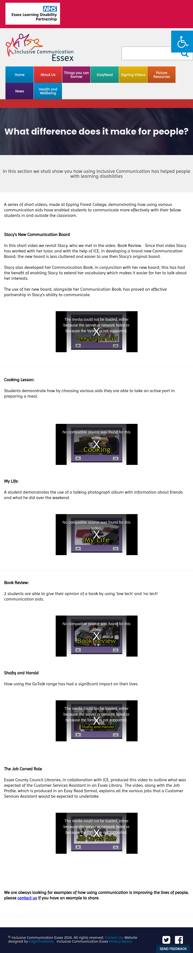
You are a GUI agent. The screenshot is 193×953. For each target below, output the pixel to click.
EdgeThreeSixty (41, 941)
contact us (27, 897)
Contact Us (114, 937)
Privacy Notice (120, 941)
